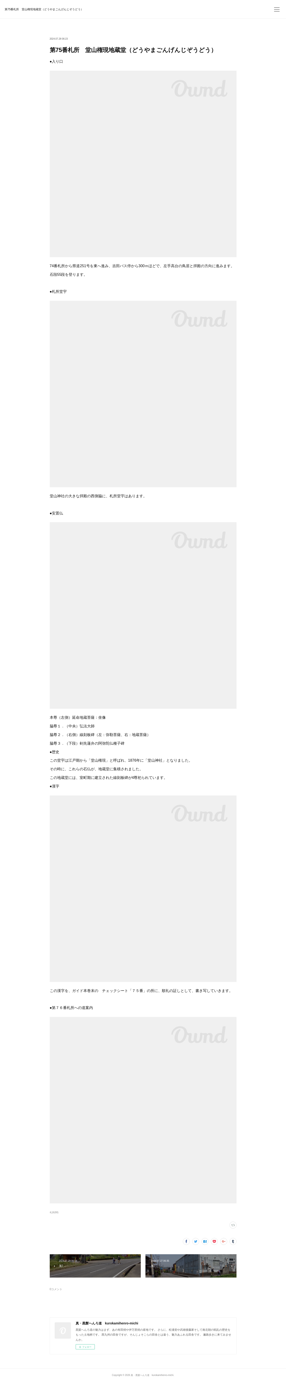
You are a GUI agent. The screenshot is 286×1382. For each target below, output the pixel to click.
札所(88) (54, 1212)
